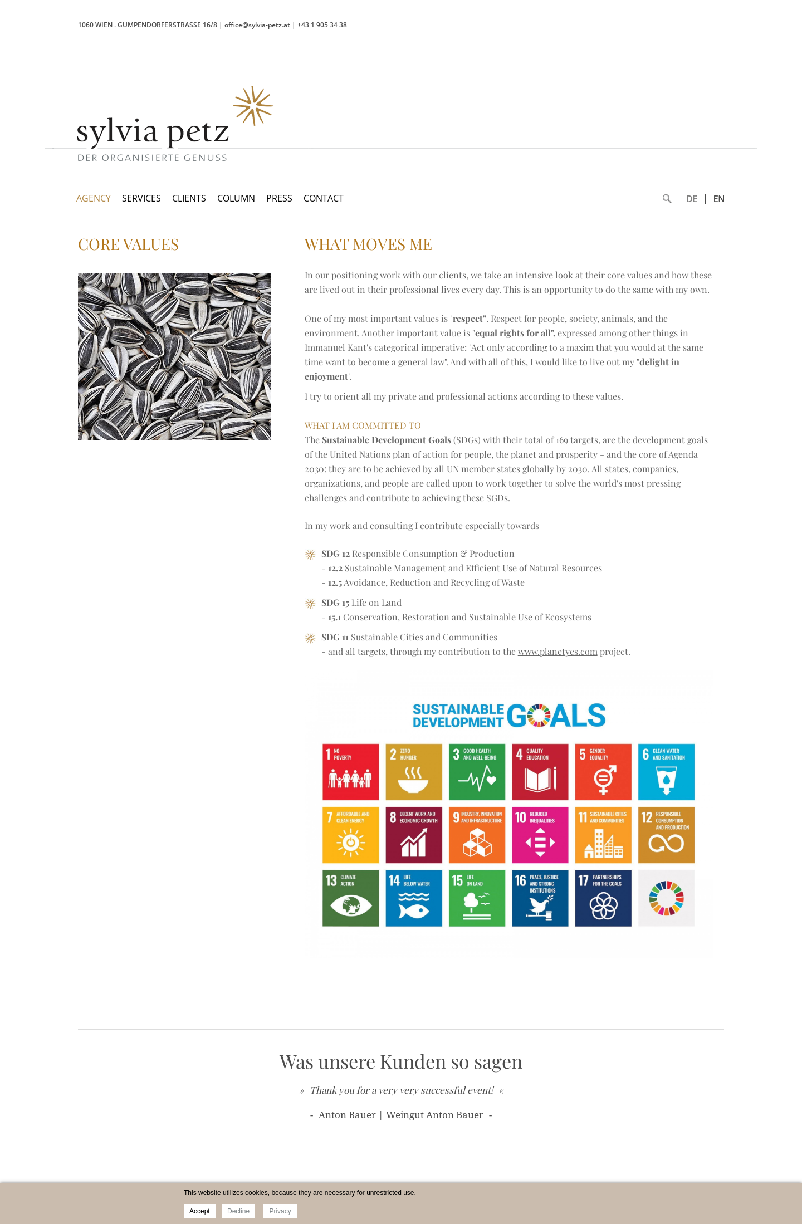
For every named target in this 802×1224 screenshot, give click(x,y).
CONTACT (324, 198)
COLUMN (236, 198)
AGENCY (93, 198)
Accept (199, 1211)
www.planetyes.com (558, 651)
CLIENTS (189, 198)
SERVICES (141, 198)
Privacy (280, 1211)
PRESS (279, 198)
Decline (238, 1211)
